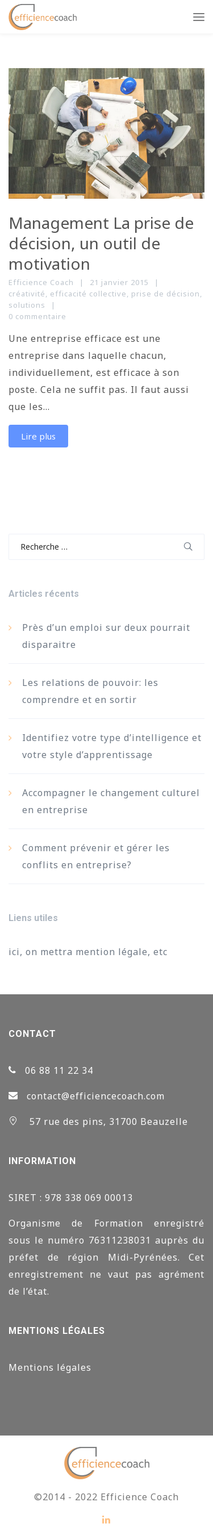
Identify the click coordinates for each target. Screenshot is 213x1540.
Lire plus (38, 436)
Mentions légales (50, 1367)
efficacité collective (88, 293)
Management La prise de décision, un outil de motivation (101, 243)
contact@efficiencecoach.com (96, 1096)
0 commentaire (37, 316)
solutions (27, 305)
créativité (27, 293)
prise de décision (165, 293)
